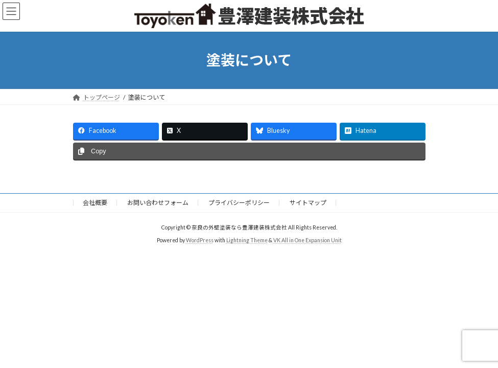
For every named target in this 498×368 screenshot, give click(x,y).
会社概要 (95, 202)
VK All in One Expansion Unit (307, 240)
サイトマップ (308, 202)
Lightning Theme (247, 240)
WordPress (200, 240)
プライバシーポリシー (239, 202)
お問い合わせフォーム (157, 202)
